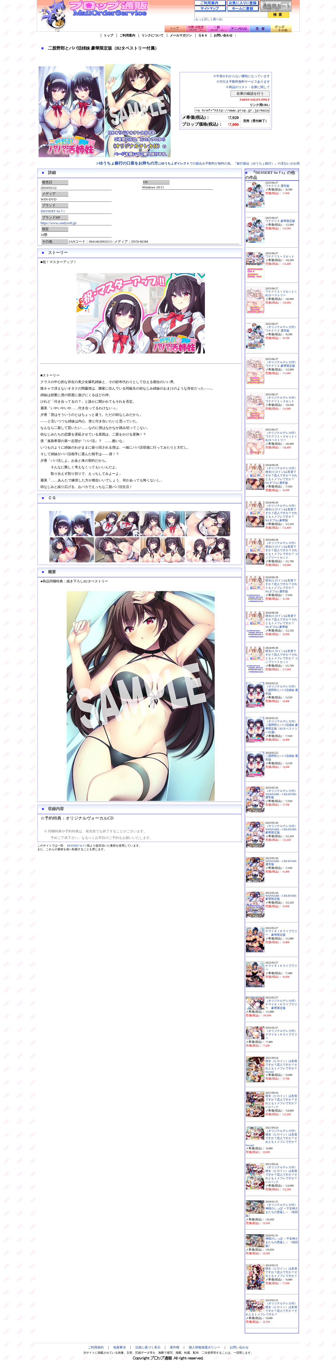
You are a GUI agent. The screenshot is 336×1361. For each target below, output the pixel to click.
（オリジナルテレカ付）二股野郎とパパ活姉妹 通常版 (281, 690)
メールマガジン (181, 35)
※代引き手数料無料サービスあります (243, 81)
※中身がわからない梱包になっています (241, 76)
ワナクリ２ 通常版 (277, 185)
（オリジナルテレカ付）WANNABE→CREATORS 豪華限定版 (281, 829)
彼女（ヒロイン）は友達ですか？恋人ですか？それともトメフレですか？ (281, 1272)
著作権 (174, 1347)
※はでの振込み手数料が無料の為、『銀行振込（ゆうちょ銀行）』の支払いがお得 (198, 163)
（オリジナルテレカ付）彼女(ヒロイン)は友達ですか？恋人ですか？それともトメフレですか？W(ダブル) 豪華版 (281, 513)
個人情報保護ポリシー (204, 1347)
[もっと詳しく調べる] (208, 19)
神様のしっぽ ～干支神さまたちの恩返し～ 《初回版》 (281, 1242)
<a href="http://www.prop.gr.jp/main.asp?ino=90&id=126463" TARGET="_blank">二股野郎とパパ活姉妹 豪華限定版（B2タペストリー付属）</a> (228, 110)
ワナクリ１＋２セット (279, 256)
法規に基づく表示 (147, 1347)
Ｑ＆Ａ (202, 35)
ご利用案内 (127, 35)
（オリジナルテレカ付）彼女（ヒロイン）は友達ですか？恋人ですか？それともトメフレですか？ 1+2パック (281, 1174)
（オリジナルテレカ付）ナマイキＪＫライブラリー (281, 1034)
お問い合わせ (223, 35)
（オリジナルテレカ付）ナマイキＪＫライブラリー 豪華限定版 (281, 1004)
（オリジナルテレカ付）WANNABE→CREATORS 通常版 (281, 794)
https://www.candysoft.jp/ (59, 223)
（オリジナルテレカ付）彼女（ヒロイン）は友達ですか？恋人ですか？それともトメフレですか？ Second (271, 1138)
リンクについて (152, 35)
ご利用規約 (96, 1347)
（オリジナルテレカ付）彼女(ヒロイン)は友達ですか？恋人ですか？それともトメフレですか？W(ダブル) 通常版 (281, 475)
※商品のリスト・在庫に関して (248, 87)
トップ (108, 35)
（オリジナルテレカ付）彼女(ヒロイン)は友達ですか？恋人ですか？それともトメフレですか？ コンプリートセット (281, 550)
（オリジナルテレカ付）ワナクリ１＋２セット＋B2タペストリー (281, 436)
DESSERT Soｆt (53, 211)
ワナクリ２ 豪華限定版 (280, 221)
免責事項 (119, 1347)
